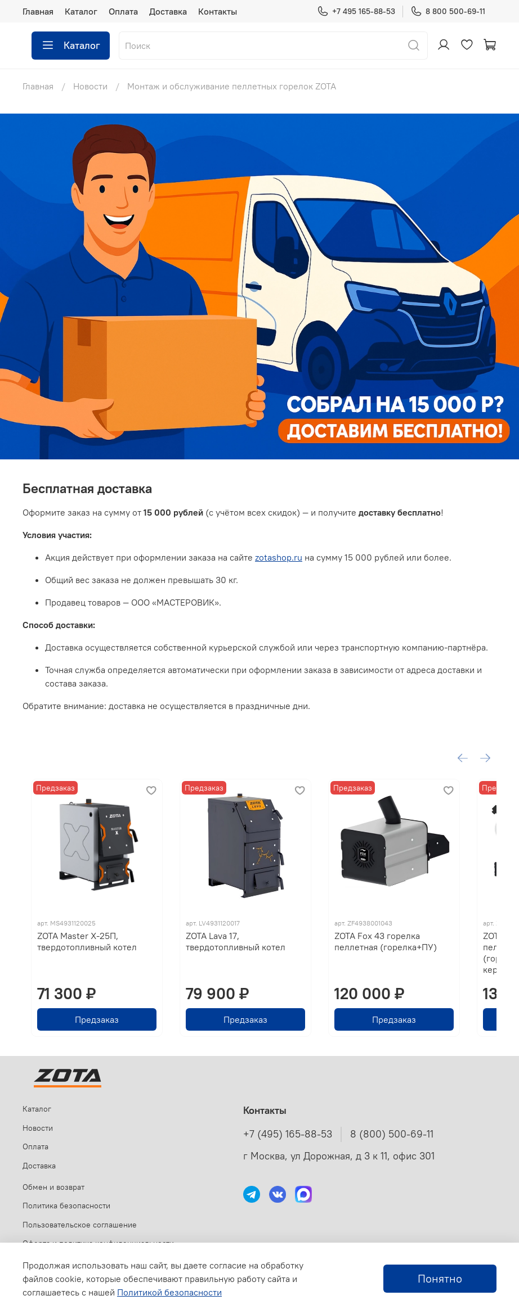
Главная (38, 11)
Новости (90, 86)
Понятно (440, 1278)
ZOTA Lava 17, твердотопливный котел (257, 956)
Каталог (81, 11)
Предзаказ (96, 1023)
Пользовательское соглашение (80, 1225)
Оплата (123, 11)
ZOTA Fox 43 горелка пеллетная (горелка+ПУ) (421, 956)
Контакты (217, 11)
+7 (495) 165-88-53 (287, 1134)
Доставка (168, 11)
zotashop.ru (278, 557)
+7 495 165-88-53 (356, 11)
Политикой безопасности (169, 1292)
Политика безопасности (66, 1205)
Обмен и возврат (53, 1187)
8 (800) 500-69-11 (391, 1134)
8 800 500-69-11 (447, 11)
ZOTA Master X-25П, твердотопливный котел (78, 956)
